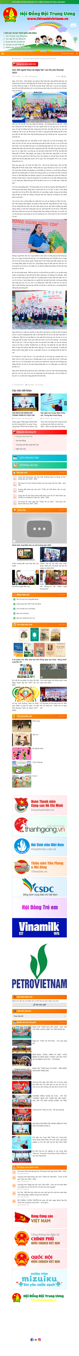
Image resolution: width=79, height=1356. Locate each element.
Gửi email (31, 384)
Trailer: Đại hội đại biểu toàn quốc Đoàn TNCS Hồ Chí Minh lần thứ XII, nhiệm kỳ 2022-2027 (53, 566)
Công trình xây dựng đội (31, 58)
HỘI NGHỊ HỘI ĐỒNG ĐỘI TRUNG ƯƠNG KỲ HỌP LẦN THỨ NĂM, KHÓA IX (23, 414)
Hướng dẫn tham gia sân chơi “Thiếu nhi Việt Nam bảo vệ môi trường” (42, 490)
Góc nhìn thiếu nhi (24, 997)
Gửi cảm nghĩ (39, 1005)
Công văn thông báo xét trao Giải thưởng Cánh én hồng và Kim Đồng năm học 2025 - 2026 (42, 478)
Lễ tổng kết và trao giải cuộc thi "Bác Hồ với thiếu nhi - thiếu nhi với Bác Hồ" (53, 705)
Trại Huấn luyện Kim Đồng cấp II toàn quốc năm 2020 (53, 681)
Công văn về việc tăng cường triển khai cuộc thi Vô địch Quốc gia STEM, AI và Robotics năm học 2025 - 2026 (42, 496)
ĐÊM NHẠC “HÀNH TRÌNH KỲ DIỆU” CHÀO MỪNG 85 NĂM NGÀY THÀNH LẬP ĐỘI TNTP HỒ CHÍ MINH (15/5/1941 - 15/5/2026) (49, 1057)
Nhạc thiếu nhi (23, 595)
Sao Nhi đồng (21, 441)
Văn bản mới (21, 472)
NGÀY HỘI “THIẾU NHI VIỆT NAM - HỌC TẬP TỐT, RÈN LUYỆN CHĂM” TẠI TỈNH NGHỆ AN (49, 1028)
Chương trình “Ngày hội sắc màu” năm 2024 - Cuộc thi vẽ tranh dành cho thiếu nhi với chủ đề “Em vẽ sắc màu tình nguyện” (42, 1186)
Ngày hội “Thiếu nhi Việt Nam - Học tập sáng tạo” (49, 1042)
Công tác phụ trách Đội (48, 58)
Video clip (21, 510)
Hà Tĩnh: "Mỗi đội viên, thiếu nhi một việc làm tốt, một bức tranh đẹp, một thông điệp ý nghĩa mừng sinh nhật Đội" (42, 1193)
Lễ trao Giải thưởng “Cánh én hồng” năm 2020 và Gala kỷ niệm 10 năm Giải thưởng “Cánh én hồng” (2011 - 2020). (25, 706)
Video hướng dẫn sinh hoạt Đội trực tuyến (25, 565)
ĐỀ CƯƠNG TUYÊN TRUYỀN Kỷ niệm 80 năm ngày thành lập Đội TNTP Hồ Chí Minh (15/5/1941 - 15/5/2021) (42, 1201)
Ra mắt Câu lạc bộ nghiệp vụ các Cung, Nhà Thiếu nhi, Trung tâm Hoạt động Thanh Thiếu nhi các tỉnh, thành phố (49, 1153)
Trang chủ (16, 58)
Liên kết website (24, 1011)
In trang (40, 384)
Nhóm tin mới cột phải (26, 1022)
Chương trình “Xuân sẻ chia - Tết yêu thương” (48, 1110)
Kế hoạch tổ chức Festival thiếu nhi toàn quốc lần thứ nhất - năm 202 (42, 484)
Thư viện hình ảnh (24, 624)
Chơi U (34, 776)
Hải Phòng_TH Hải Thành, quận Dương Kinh (53, 588)
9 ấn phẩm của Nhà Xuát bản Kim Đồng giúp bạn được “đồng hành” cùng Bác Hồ (39, 661)
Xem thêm (62, 473)
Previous (13, 403)
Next (65, 403)
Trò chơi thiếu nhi (24, 716)
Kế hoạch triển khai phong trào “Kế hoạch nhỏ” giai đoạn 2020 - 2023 (41, 1171)
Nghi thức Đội (21, 449)
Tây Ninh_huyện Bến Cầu (21, 586)
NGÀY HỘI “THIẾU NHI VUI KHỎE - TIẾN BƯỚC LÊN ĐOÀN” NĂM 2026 (49, 1069)
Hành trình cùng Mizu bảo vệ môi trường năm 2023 (31, 545)
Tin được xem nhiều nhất (27, 1167)
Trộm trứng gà (37, 762)
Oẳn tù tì (35, 735)
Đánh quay (36, 721)
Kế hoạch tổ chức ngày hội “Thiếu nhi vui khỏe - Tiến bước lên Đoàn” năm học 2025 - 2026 (42, 503)
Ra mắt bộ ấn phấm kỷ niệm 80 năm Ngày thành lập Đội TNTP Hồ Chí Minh (25, 682)
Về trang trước (19, 384)
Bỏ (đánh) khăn (37, 748)
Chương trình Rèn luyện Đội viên (27, 445)
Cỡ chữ (58, 76)
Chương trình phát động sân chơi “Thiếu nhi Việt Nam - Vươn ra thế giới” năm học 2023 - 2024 (42, 1178)
